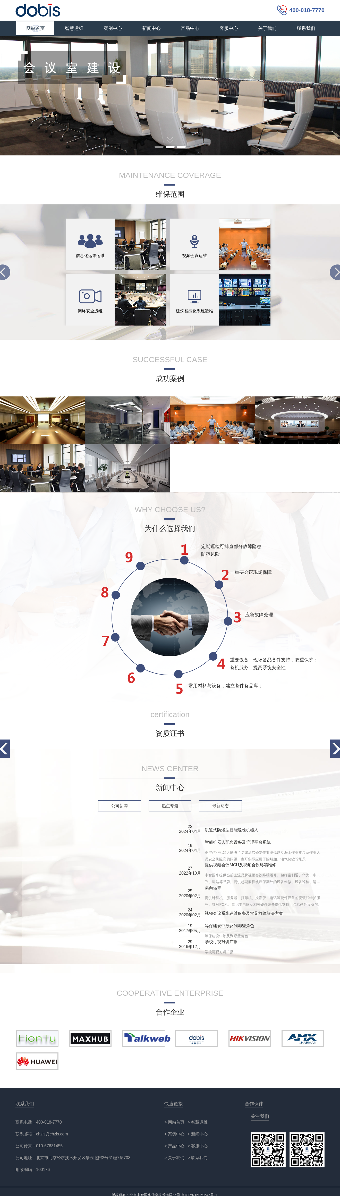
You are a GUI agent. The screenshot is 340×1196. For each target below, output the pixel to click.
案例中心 (113, 28)
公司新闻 (119, 805)
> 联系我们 (198, 1158)
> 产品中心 (174, 1146)
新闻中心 (151, 28)
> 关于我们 (174, 1158)
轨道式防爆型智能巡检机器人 (231, 830)
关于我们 (267, 28)
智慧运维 (74, 28)
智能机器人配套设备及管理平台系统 (238, 842)
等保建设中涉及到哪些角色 (229, 926)
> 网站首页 (174, 1122)
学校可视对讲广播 (221, 942)
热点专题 (170, 805)
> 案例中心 (174, 1134)
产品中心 (190, 28)
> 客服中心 (198, 1146)
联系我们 (306, 28)
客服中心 (228, 28)
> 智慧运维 (198, 1122)
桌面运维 (213, 887)
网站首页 (35, 28)
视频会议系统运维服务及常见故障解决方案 (244, 913)
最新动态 (220, 805)
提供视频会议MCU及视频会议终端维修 (240, 865)
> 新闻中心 (198, 1134)
